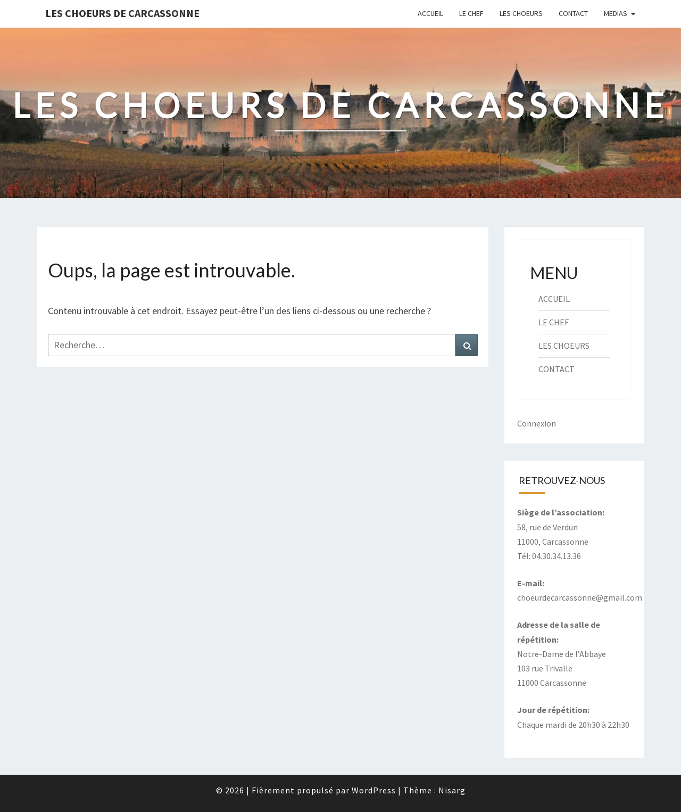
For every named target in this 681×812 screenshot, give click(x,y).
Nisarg (452, 790)
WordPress (374, 790)
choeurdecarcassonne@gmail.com (579, 597)
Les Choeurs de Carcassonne (122, 13)
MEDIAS (615, 13)
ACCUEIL (430, 13)
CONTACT (573, 13)
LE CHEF (471, 13)
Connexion (536, 423)
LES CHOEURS (521, 13)
